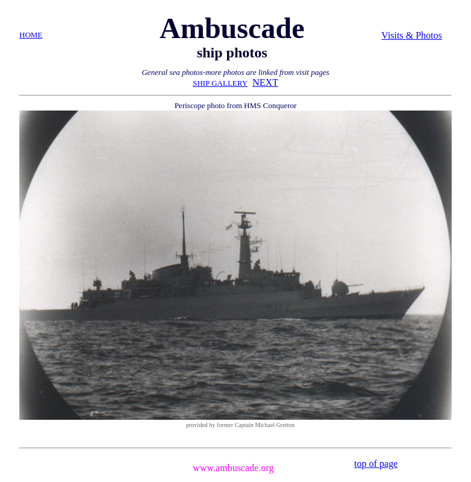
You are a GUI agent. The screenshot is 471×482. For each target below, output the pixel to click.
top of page (376, 463)
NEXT (265, 82)
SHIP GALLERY (220, 83)
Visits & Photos (412, 35)
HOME (30, 34)
